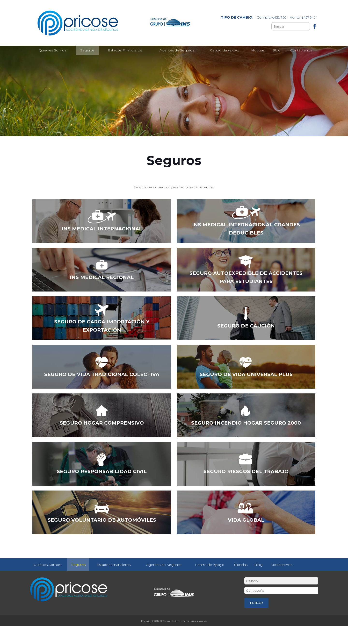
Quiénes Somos (47, 564)
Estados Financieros (113, 564)
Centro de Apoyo (209, 564)
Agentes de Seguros (163, 564)
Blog (258, 564)
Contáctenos (281, 564)
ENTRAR (256, 603)
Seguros (78, 564)
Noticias (240, 564)
